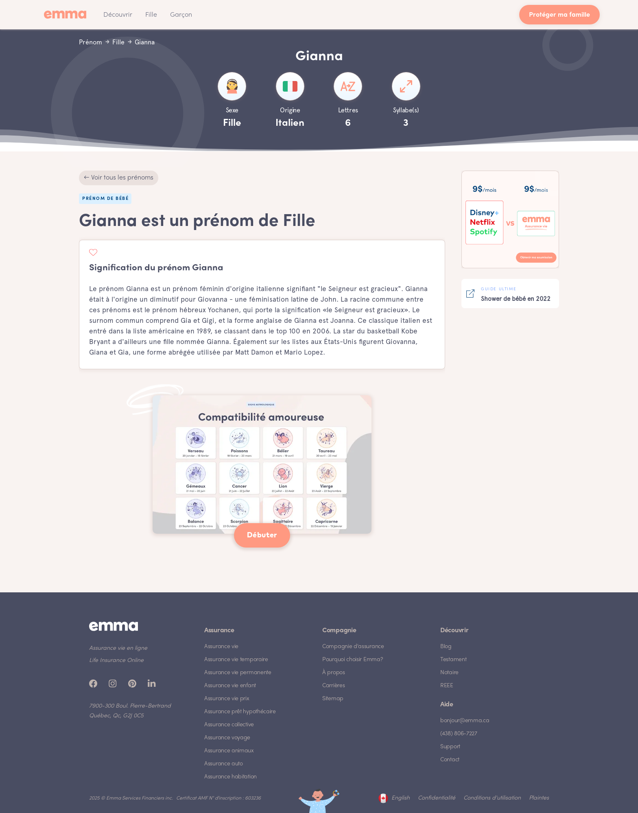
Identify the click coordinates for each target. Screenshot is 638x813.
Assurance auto (223, 764)
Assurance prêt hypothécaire (240, 711)
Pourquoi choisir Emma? (352, 659)
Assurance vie (221, 646)
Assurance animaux (229, 751)
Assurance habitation (230, 777)
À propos (333, 672)
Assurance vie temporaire (236, 659)
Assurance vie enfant (230, 685)
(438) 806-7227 (458, 733)
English (400, 798)
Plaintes (539, 798)
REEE (446, 685)
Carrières (333, 685)
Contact (449, 760)
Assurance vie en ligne (118, 648)
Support (450, 746)
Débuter (262, 535)
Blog (446, 646)
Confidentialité (436, 798)
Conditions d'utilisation (492, 798)
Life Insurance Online (116, 660)
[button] (118, 14)
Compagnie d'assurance (353, 646)
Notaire (449, 672)
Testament (453, 659)
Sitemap (332, 698)
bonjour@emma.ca (464, 720)
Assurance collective (229, 725)
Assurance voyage (227, 738)
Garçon (181, 15)
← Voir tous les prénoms (118, 178)
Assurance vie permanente (237, 672)
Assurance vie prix (226, 698)
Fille (151, 15)
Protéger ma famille (559, 15)
